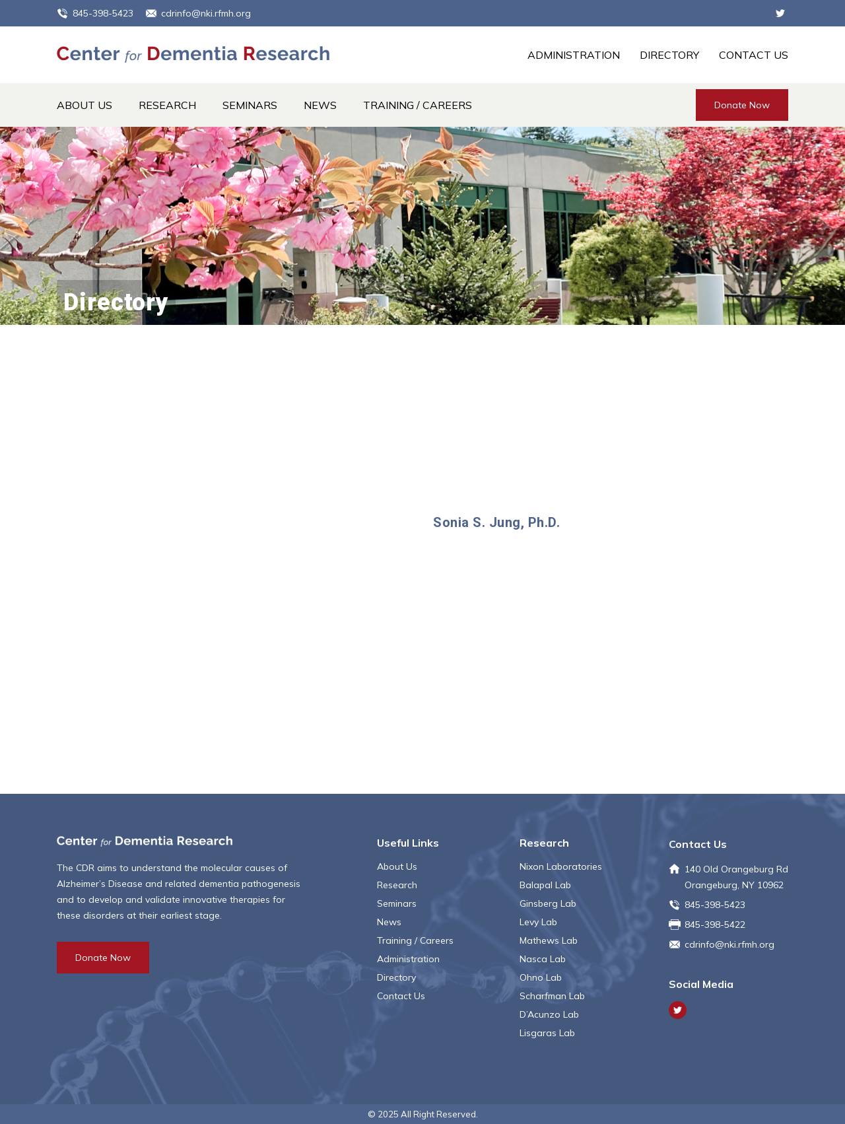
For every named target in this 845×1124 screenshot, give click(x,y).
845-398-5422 (715, 925)
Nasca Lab (543, 959)
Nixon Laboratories (561, 866)
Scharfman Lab (552, 996)
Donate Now (742, 105)
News (320, 105)
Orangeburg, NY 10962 (734, 885)
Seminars (249, 105)
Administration (573, 54)
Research (167, 105)
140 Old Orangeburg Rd (736, 869)
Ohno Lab (541, 977)
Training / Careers (417, 105)
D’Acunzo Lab (549, 1014)
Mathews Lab (549, 940)
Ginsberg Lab (548, 903)
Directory (669, 54)
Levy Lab (538, 922)
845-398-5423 (103, 13)
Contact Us (753, 54)
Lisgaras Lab (547, 1033)
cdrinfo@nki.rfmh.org (206, 13)
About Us (84, 105)
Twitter (780, 13)
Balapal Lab (545, 885)
